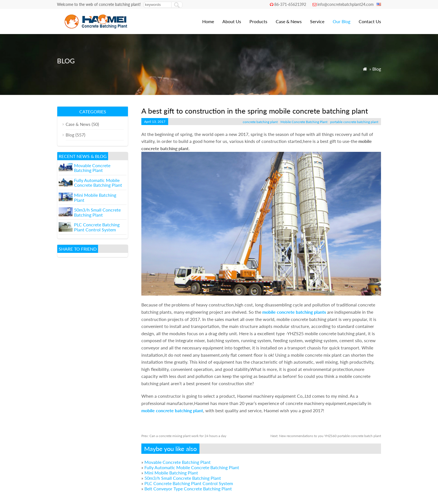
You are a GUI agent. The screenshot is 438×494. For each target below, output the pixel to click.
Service (317, 21)
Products (258, 21)
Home (208, 21)
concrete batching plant (260, 122)
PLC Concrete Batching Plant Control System (188, 483)
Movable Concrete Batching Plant (177, 462)
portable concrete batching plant (354, 122)
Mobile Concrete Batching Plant (303, 122)
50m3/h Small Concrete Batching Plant (182, 478)
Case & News (289, 21)
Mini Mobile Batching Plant (171, 472)
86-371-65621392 (290, 4)
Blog (376, 68)
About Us (231, 21)
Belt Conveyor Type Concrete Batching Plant (188, 488)
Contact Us (370, 21)
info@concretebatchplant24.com (345, 4)
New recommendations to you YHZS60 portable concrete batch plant (325, 436)
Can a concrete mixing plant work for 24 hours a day (183, 436)
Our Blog (341, 21)
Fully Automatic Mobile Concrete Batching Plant (191, 467)
